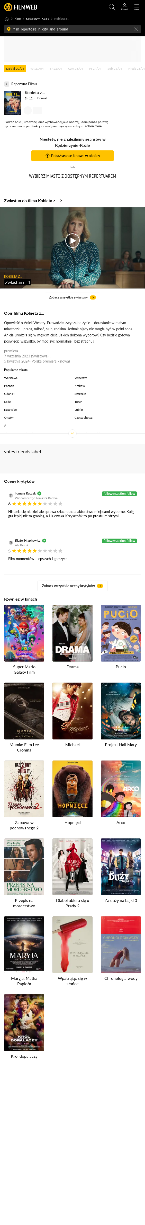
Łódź (7, 402)
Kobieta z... (35, 92)
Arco (120, 822)
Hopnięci (73, 822)
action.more (93, 126)
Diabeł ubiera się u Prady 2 (72, 903)
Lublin (79, 409)
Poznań (9, 386)
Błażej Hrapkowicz (28, 540)
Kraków (80, 386)
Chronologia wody (121, 978)
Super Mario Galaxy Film (24, 669)
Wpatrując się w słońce (72, 981)
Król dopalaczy (24, 1056)
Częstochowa (84, 417)
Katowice (10, 409)
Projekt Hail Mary (121, 744)
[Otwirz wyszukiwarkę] (112, 7)
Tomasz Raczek (25, 493)
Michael (72, 744)
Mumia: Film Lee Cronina (24, 747)
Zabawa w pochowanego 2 (24, 825)
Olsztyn (9, 417)
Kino (17, 18)
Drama (73, 666)
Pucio (121, 666)
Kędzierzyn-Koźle (37, 18)
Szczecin (80, 394)
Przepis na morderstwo (24, 903)
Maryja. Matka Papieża (24, 981)
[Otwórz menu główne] (137, 7)
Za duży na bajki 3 (121, 900)
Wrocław (81, 378)
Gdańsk (9, 394)
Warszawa (10, 378)
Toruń (79, 402)
